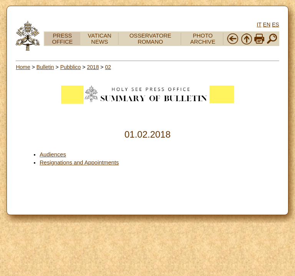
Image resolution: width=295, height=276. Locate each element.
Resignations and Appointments (79, 162)
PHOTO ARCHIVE (202, 39)
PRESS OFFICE (62, 39)
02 (108, 67)
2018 (93, 67)
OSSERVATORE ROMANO (150, 39)
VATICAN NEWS (99, 39)
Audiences (53, 154)
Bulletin (45, 67)
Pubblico (70, 67)
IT (259, 24)
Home (23, 67)
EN (266, 24)
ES (275, 24)
